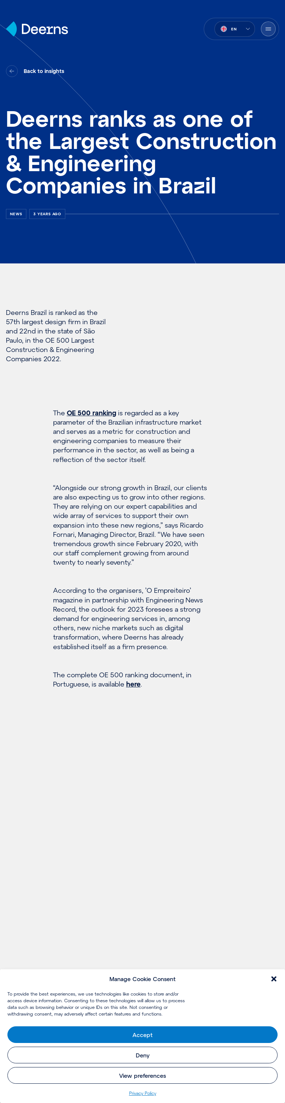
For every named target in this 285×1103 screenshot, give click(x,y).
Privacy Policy (142, 1093)
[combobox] (234, 29)
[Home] (37, 29)
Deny (143, 1055)
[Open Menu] (268, 28)
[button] (274, 979)
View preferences (142, 1075)
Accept (142, 1034)
